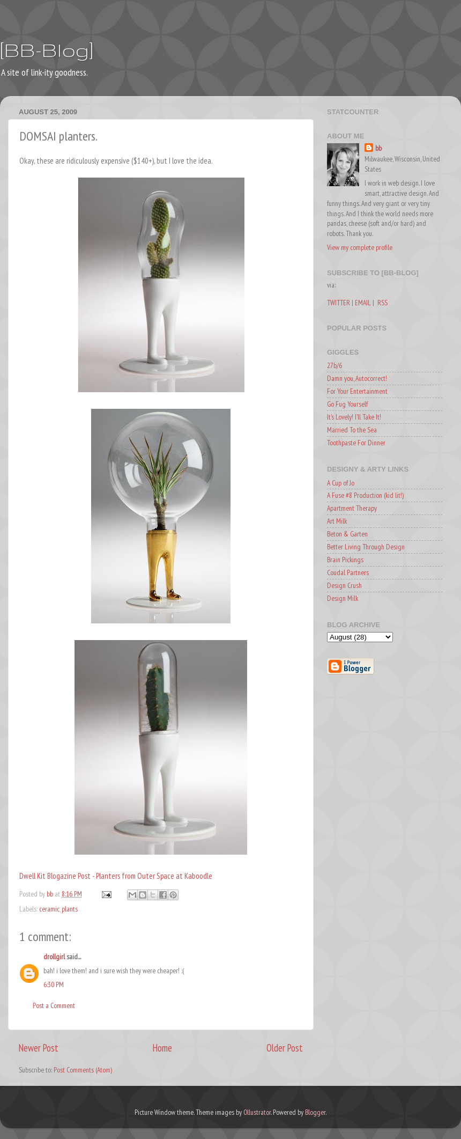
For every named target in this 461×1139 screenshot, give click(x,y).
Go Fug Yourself (347, 404)
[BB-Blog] (46, 50)
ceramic (49, 909)
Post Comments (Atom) (83, 1070)
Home (162, 1047)
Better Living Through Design (366, 547)
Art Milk (337, 521)
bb (378, 148)
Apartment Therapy (352, 508)
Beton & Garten (347, 534)
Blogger (315, 1112)
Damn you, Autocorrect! (357, 378)
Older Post (284, 1047)
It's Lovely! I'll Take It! (354, 417)
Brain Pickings (345, 559)
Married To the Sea (352, 430)
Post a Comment (54, 1005)
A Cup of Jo (340, 483)
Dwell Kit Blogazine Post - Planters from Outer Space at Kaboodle (115, 876)
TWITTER (338, 302)
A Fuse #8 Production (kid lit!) (365, 495)
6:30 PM (53, 984)
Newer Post (38, 1047)
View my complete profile (359, 247)
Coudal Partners (348, 572)
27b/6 (334, 365)
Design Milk (342, 598)
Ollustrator (257, 1112)
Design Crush (344, 585)
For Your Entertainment (357, 391)
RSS (382, 302)
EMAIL (363, 302)
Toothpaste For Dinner (356, 442)
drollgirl (54, 956)
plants (70, 909)
